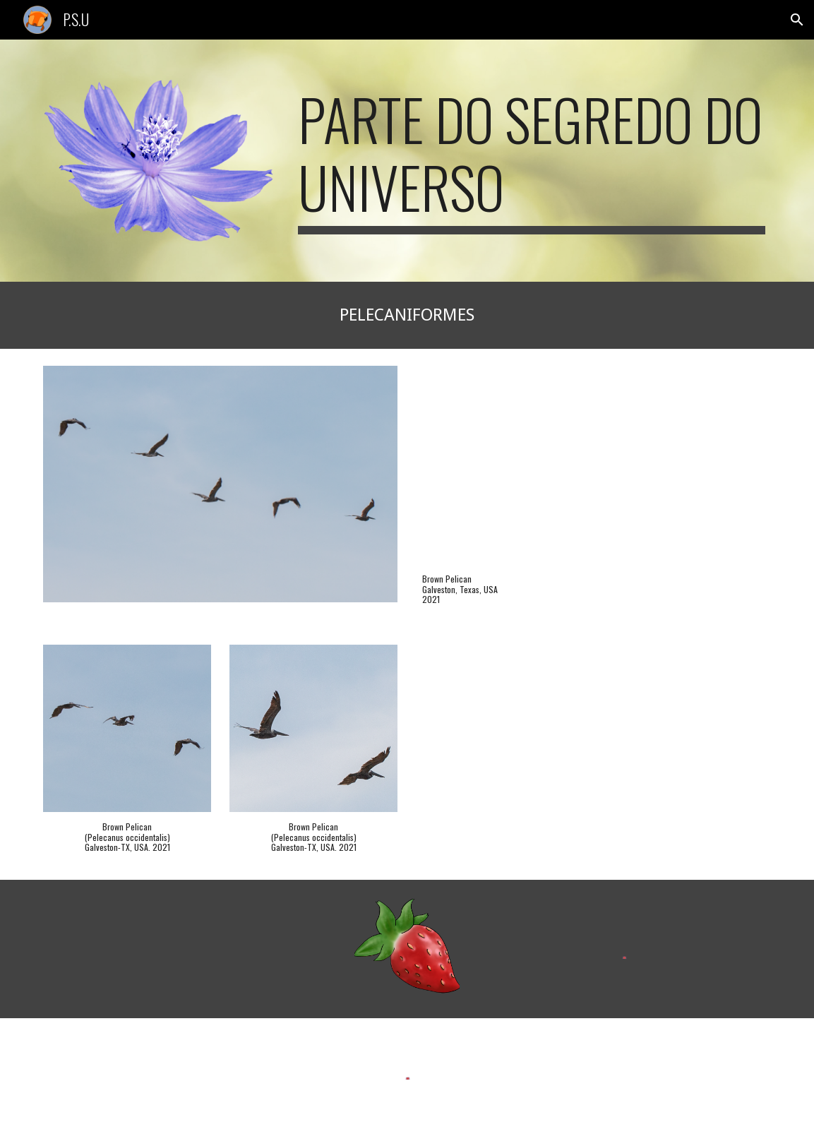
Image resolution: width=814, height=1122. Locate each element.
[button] (797, 20)
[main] (531, 159)
